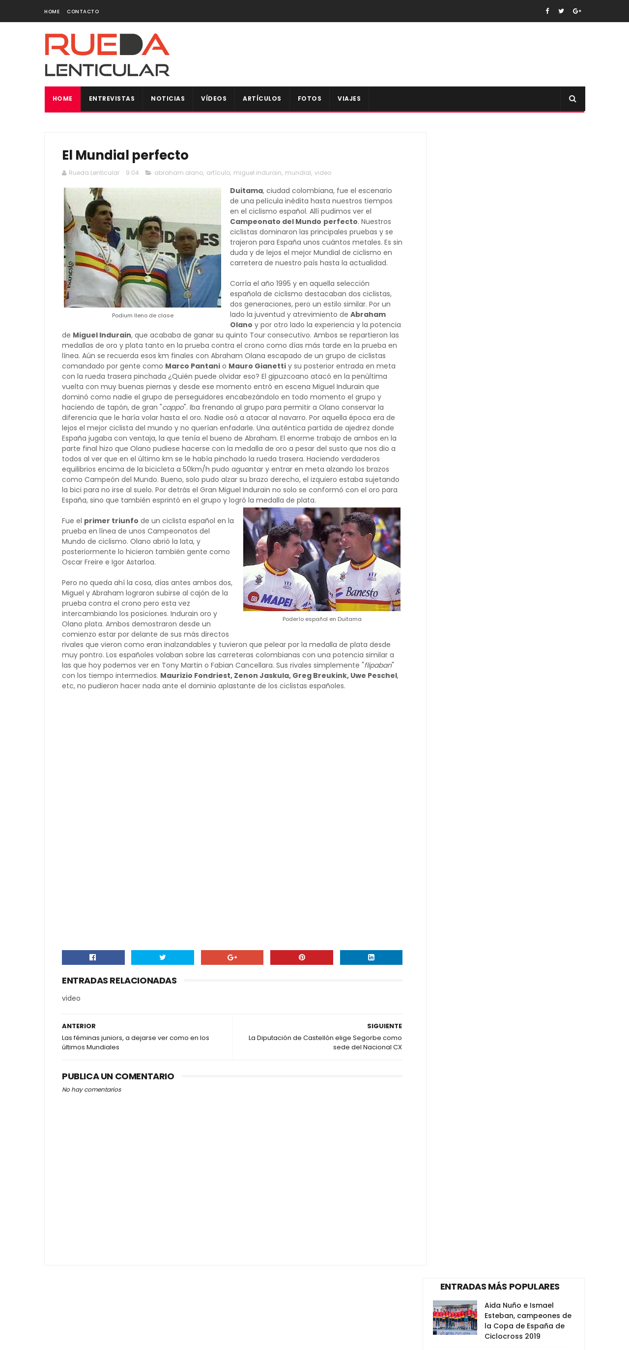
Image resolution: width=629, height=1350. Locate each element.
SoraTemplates (105, 1338)
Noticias (168, 98)
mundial (298, 173)
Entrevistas (111, 98)
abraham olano (178, 173)
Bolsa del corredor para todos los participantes (528, 622)
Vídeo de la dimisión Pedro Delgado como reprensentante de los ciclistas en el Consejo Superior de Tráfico (499, 469)
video (322, 173)
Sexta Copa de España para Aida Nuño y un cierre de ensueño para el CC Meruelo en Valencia (501, 575)
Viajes (349, 98)
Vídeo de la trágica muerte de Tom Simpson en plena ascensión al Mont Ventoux (528, 226)
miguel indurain (257, 173)
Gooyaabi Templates (214, 1338)
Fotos (309, 98)
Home (51, 11)
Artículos (262, 98)
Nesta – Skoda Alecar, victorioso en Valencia (525, 319)
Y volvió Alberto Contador (513, 409)
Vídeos (214, 98)
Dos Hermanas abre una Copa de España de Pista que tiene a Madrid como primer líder (528, 278)
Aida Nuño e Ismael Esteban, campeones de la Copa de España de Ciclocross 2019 (528, 175)
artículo (218, 173)
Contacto (83, 11)
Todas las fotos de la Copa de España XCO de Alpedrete (529, 521)
